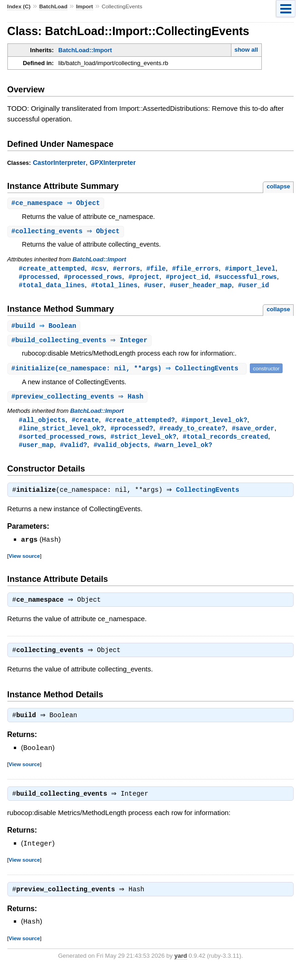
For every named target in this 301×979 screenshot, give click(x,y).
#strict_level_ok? (143, 441)
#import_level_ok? (214, 423)
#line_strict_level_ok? (61, 432)
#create (85, 423)
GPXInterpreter (113, 162)
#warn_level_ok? (183, 450)
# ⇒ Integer (81, 343)
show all (246, 49)
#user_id (253, 287)
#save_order (253, 432)
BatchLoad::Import (85, 50)
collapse (278, 186)
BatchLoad (53, 6)
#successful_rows (246, 278)
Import (84, 6)
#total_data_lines (52, 287)
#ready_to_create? (192, 432)
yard (180, 964)
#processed (38, 278)
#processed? (131, 432)
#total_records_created (225, 441)
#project (143, 278)
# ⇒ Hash (79, 400)
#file (155, 269)
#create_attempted (52, 269)
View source (24, 562)
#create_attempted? (140, 423)
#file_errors (195, 269)
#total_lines (114, 287)
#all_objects (42, 423)
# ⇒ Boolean (45, 328)
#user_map (36, 450)
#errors (126, 269)
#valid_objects (121, 450)
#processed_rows (93, 278)
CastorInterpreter (59, 162)
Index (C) (19, 6)
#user (153, 287)
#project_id (186, 278)
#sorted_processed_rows (61, 441)
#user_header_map (201, 287)
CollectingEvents (210, 496)
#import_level (250, 269)
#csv (98, 269)
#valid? (73, 450)
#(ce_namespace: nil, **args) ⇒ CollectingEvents (128, 371)
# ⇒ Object (57, 203)
